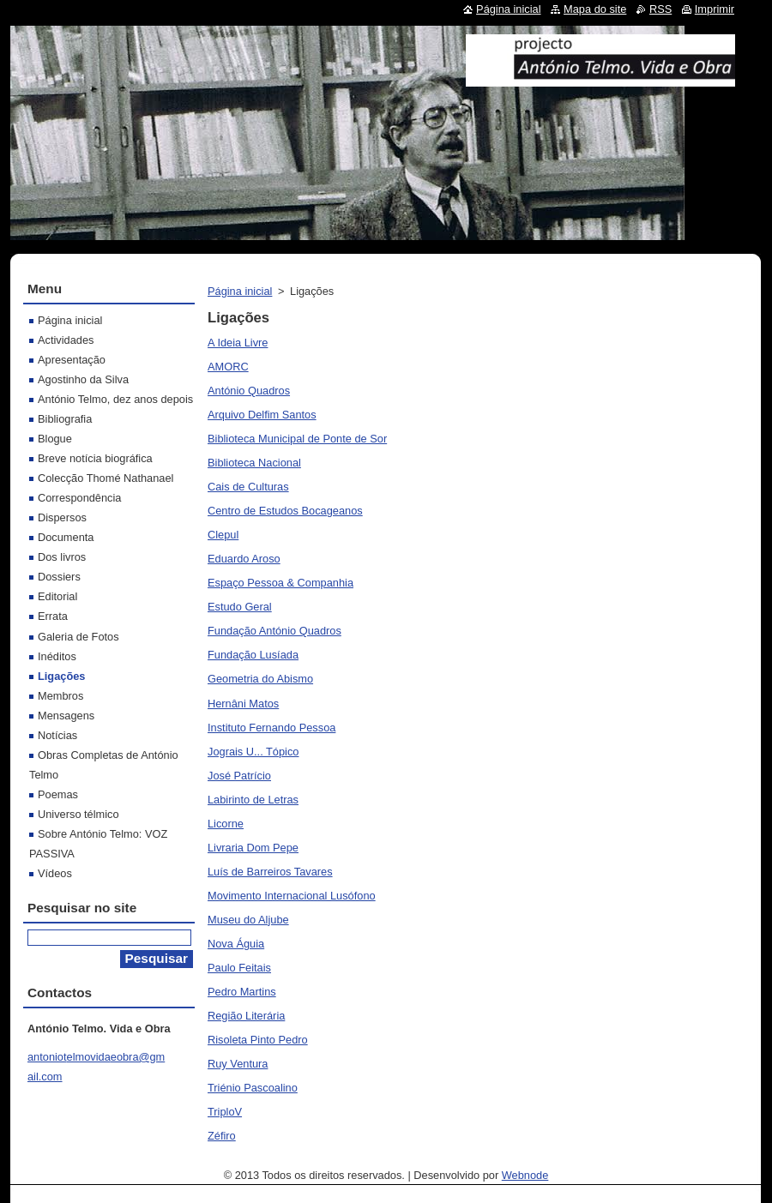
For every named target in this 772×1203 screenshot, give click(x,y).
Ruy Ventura (238, 1063)
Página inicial (240, 291)
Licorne (226, 823)
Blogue (55, 438)
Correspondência (79, 497)
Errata (53, 616)
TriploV (225, 1111)
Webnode (525, 1175)
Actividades (65, 340)
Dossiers (59, 576)
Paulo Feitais (239, 967)
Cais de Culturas (248, 486)
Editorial (57, 596)
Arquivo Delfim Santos (262, 414)
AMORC (228, 366)
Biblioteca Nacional (254, 462)
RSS (660, 9)
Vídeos (55, 873)
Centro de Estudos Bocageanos (285, 510)
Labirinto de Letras (253, 799)
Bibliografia (65, 418)
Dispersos (62, 517)
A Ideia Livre (238, 342)
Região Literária (246, 1015)
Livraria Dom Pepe (253, 847)
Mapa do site (595, 9)
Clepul (223, 534)
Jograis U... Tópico (253, 751)
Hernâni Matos (243, 703)
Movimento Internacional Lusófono (292, 895)
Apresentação (72, 359)
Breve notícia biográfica (95, 458)
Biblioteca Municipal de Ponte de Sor (297, 438)
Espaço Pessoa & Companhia (280, 582)
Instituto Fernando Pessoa (271, 727)
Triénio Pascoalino (253, 1087)
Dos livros (62, 556)
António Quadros (249, 390)
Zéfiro (222, 1135)
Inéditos (57, 656)
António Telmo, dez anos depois (115, 399)
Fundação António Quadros (274, 630)
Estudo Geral (240, 606)
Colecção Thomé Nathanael (105, 478)
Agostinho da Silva (83, 379)
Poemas (58, 794)
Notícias (57, 735)
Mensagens (66, 715)
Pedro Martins (242, 991)
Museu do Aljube (248, 919)
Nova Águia (236, 943)
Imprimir (714, 9)
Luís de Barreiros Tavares (270, 871)
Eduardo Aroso (244, 558)
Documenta (65, 537)
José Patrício (239, 775)
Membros (60, 695)
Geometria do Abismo (260, 678)
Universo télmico (78, 814)
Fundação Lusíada (253, 654)
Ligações (61, 676)
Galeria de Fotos (78, 636)
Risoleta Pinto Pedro (258, 1039)
